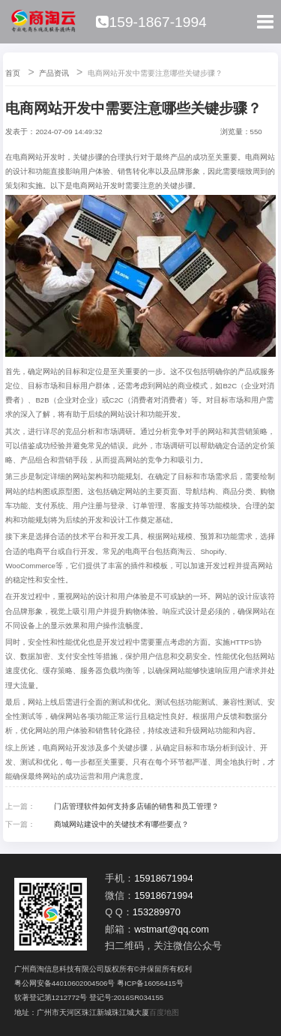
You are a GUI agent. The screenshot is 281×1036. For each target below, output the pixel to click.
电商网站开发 (65, 748)
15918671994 (163, 878)
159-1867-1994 (151, 22)
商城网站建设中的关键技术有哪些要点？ (121, 824)
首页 (12, 73)
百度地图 (164, 1012)
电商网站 (28, 157)
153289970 (157, 912)
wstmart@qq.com (171, 929)
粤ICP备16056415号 (150, 983)
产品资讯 (54, 73)
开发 (50, 157)
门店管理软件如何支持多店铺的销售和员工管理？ (136, 806)
